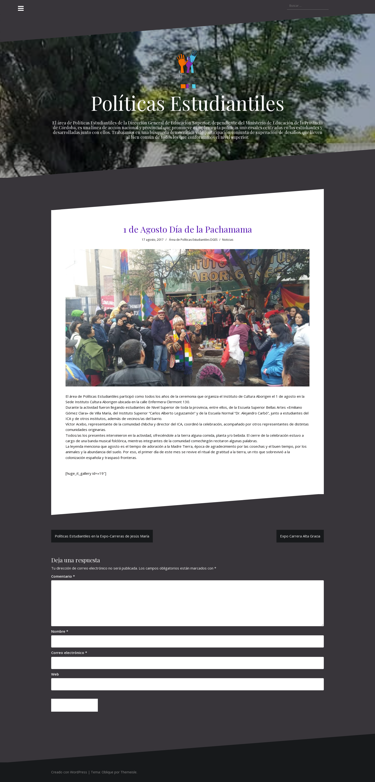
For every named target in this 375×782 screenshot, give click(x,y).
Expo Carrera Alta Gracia (300, 536)
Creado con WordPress (69, 772)
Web (55, 674)
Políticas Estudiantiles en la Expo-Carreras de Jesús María (102, 536)
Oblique (107, 772)
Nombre (59, 631)
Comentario (63, 576)
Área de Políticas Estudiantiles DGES (193, 240)
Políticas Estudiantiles (187, 102)
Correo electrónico (69, 652)
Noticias (227, 240)
